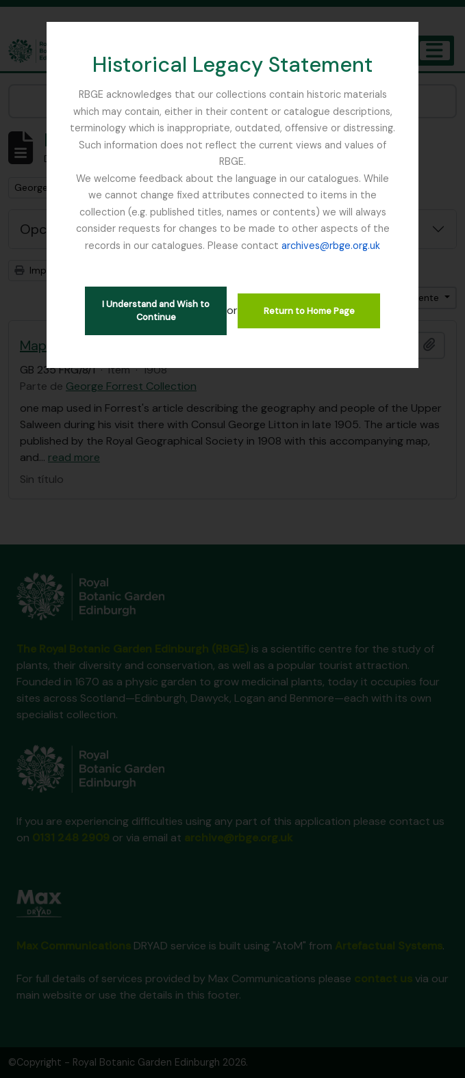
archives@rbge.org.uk (330, 245)
